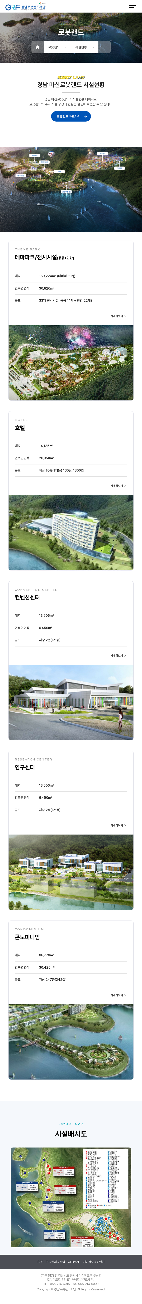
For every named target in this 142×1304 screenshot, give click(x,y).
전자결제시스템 (55, 1262)
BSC (41, 1262)
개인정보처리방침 (94, 1262)
